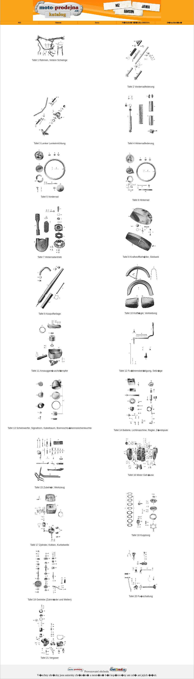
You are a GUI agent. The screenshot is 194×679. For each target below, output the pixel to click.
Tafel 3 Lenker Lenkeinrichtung (49, 143)
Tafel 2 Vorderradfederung (140, 86)
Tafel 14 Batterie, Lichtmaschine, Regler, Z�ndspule (141, 430)
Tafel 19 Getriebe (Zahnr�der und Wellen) (50, 599)
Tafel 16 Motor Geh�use (141, 475)
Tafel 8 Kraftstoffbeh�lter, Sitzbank (141, 257)
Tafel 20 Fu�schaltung (141, 596)
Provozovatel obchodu (96, 671)
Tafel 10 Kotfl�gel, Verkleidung (141, 313)
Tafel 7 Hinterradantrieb (50, 257)
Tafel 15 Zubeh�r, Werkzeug (50, 487)
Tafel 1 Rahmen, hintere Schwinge (49, 60)
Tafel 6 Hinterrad (140, 200)
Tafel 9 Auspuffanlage (50, 313)
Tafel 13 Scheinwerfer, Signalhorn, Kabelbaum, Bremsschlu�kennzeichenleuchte (50, 428)
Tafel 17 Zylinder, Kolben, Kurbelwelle (49, 545)
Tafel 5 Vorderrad (49, 196)
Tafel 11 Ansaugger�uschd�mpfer (49, 370)
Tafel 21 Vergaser (50, 657)
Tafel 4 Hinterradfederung (141, 143)
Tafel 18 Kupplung (140, 535)
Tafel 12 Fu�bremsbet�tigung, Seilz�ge (140, 370)
